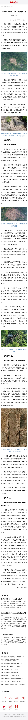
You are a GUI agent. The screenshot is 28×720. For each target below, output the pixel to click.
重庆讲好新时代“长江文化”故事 (9, 669)
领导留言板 (22, 698)
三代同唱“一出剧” (7, 635)
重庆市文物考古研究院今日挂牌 (9, 672)
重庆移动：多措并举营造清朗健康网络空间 (12, 678)
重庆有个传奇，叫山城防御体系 (11, 599)
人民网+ (10, 698)
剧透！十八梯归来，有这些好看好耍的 (11, 681)
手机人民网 (16, 698)
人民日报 (4, 698)
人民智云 (10, 707)
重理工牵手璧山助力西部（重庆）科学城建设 (13, 684)
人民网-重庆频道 (21, 20)
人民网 (1, 6)
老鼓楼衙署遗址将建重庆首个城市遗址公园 (12, 657)
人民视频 (4, 707)
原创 (12, 6)
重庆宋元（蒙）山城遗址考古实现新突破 (12, 666)
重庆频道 (7, 6)
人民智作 (16, 707)
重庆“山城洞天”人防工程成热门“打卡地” (11, 663)
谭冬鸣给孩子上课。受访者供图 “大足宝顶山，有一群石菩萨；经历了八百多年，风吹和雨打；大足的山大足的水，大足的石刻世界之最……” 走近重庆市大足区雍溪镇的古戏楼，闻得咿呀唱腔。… (13, 641)
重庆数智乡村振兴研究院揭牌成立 (10, 660)
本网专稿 (5, 595)
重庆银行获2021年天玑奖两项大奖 (10, 675)
